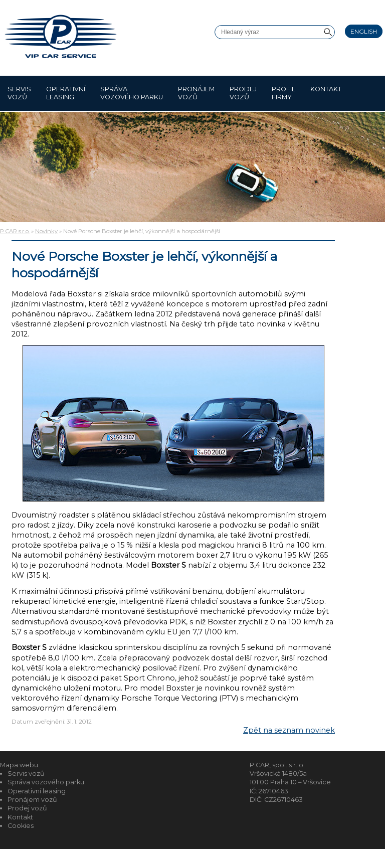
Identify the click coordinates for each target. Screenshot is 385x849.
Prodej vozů (243, 93)
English (363, 31)
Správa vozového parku (131, 93)
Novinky (46, 231)
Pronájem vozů (196, 93)
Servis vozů (19, 93)
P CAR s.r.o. (15, 231)
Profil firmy (283, 93)
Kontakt (325, 93)
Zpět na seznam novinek (289, 730)
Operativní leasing (65, 93)
